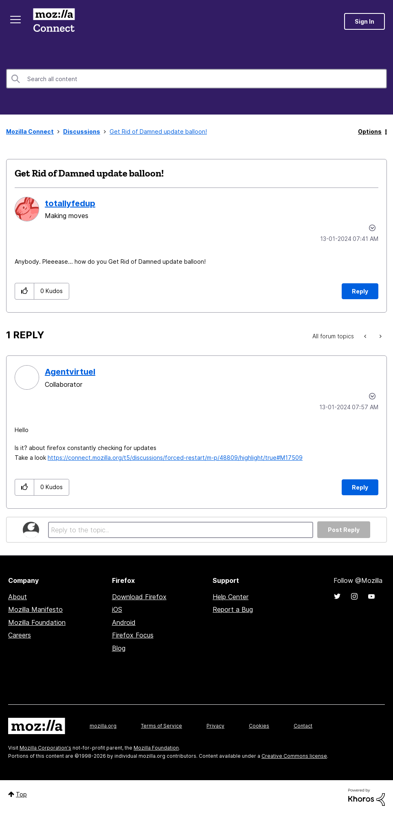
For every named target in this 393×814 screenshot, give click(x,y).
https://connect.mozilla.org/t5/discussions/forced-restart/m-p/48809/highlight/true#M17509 (175, 457)
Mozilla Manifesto (35, 609)
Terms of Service (161, 726)
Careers (19, 635)
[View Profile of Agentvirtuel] (70, 372)
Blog (118, 648)
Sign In (364, 21)
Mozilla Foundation (37, 622)
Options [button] (370, 131)
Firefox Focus (133, 635)
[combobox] (196, 78)
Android (124, 622)
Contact (303, 726)
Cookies (259, 726)
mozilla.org (103, 726)
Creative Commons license (294, 756)
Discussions (81, 131)
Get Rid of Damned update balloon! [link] (158, 131)
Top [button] (21, 794)
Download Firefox (139, 597)
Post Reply (344, 529)
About (17, 597)
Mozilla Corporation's (45, 748)
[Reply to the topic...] (180, 530)
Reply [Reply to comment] (360, 487)
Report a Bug (233, 609)
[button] (24, 291)
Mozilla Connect (54, 21)
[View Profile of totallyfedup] (70, 203)
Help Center (230, 597)
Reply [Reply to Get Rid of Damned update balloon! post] (360, 291)
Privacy (215, 726)
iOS (117, 609)
